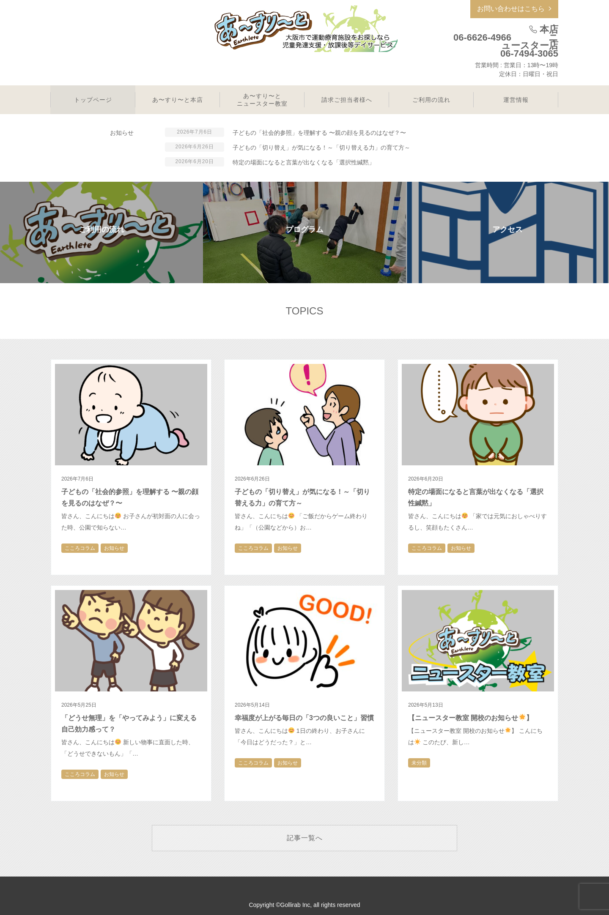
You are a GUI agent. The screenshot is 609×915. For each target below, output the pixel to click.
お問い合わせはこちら (511, 8)
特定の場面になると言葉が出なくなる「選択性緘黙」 (304, 162)
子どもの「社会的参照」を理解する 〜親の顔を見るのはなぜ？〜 (319, 132)
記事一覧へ (305, 837)
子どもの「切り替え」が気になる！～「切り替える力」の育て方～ (321, 147)
